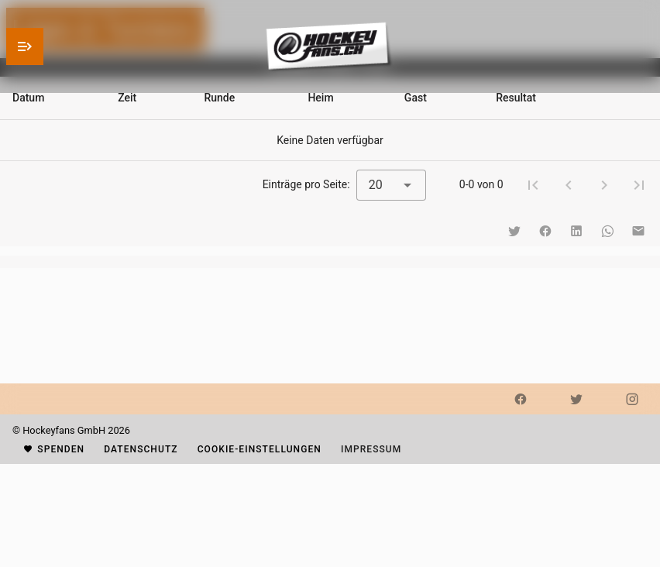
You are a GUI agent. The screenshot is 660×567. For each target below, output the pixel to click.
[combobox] (391, 185)
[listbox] (330, 262)
